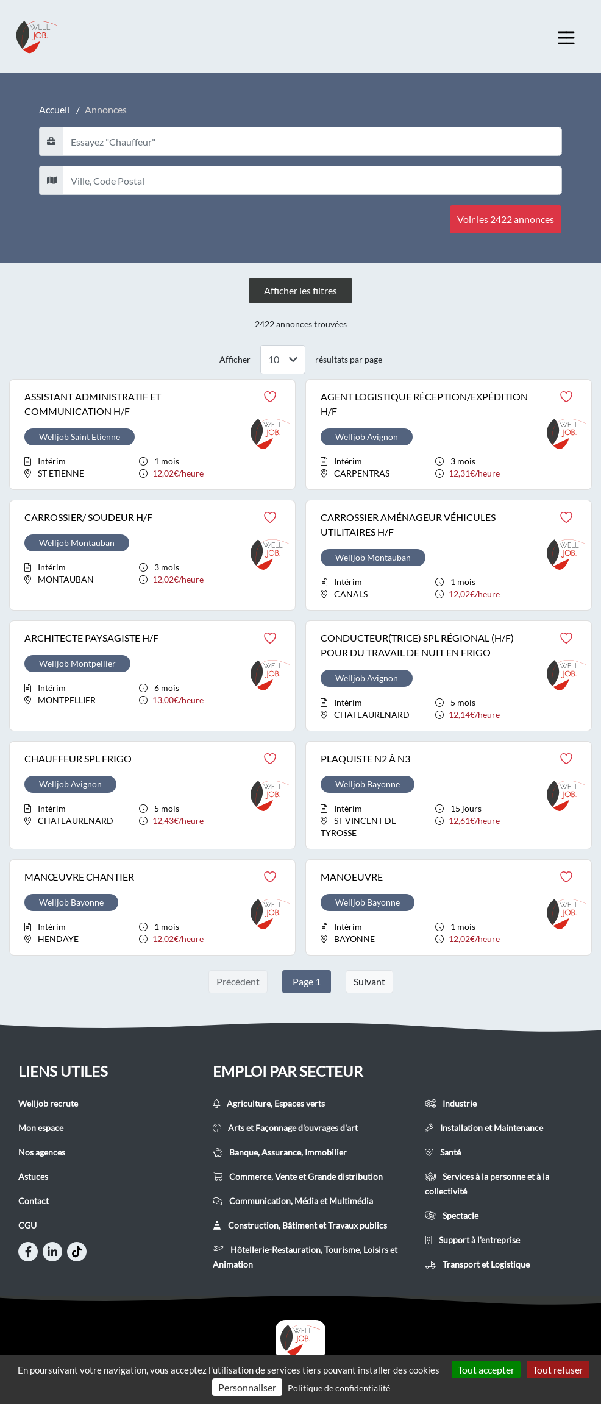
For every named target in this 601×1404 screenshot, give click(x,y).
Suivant (369, 981)
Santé (443, 1152)
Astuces (33, 1176)
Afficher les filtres (300, 290)
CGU (27, 1225)
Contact (33, 1201)
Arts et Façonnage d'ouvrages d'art (285, 1127)
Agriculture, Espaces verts (269, 1103)
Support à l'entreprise (472, 1240)
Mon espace (40, 1127)
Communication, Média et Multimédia (293, 1201)
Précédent (238, 981)
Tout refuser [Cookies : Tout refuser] (558, 1369)
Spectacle (451, 1215)
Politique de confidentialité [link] (339, 1388)
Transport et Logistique (477, 1264)
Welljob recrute (48, 1103)
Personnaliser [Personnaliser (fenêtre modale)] (247, 1387)
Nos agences (41, 1152)
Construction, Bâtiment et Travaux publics (300, 1225)
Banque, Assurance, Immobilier (280, 1152)
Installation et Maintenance (484, 1127)
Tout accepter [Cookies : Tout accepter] (486, 1369)
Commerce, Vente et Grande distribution (298, 1176)
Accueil (54, 109)
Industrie (451, 1103)
